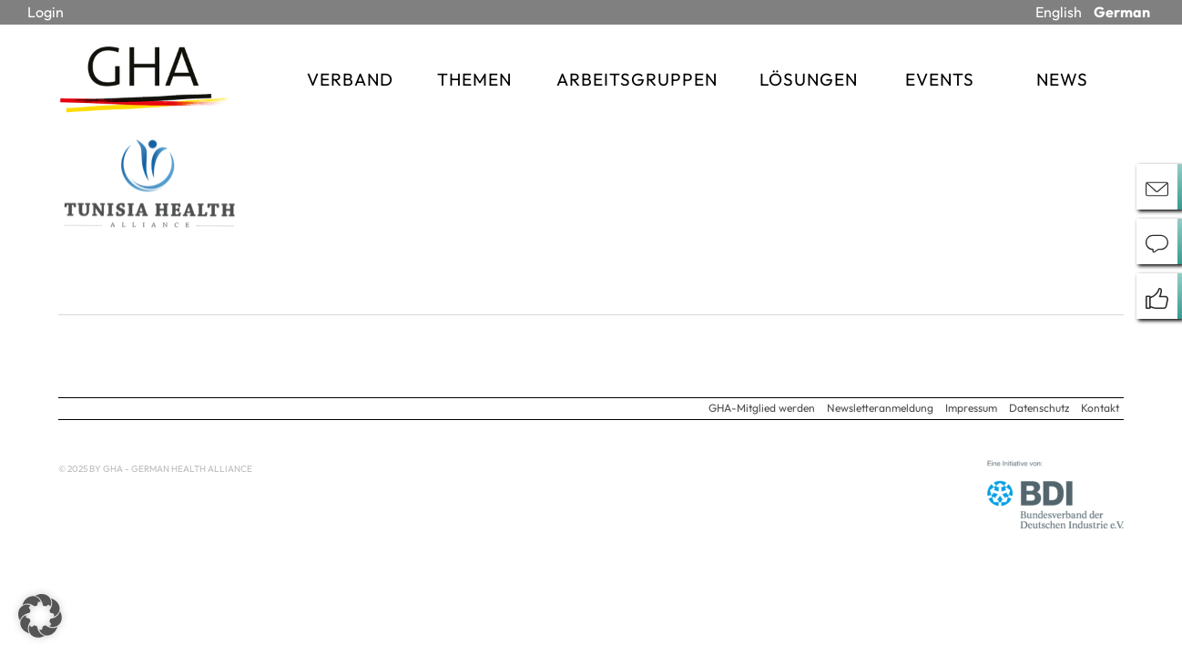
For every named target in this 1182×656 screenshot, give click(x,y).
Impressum (971, 408)
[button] (40, 616)
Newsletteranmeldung (880, 408)
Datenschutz (1039, 408)
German (1122, 12)
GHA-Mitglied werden (761, 408)
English (1058, 12)
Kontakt (1100, 408)
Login (45, 12)
